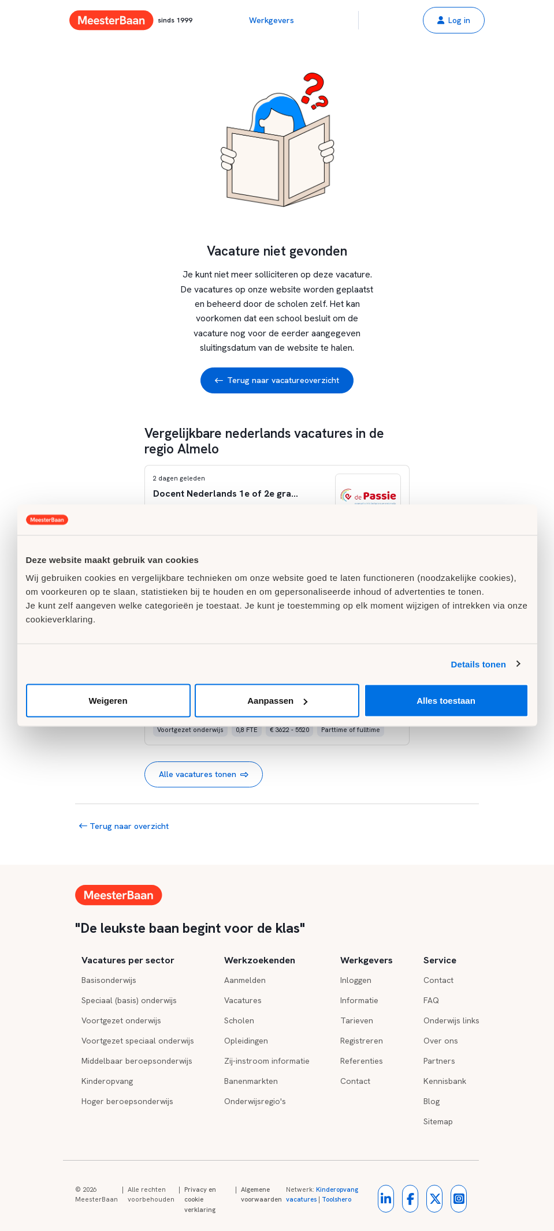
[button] (454, 20)
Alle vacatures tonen (203, 774)
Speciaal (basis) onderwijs (129, 1000)
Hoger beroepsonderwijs (127, 1101)
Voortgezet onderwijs (121, 1020)
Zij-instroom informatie (267, 1061)
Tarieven (356, 1020)
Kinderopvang (107, 1081)
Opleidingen (246, 1040)
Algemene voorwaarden (261, 1194)
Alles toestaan (446, 700)
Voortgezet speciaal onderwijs (137, 1040)
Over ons (440, 1040)
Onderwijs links (451, 1020)
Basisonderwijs (108, 980)
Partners (439, 1061)
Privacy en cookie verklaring (200, 1199)
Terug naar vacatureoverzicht (277, 380)
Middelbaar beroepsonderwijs (136, 1061)
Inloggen (355, 980)
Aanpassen (277, 700)
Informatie (359, 1000)
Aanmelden (245, 980)
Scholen (239, 1020)
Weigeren (107, 700)
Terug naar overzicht (124, 826)
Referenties (361, 1061)
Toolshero (336, 1199)
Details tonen (478, 664)
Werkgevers (271, 20)
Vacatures (243, 1000)
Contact (355, 1081)
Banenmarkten (251, 1081)
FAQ (431, 1000)
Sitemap (438, 1121)
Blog (431, 1101)
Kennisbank (444, 1081)
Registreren (361, 1040)
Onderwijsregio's (255, 1101)
